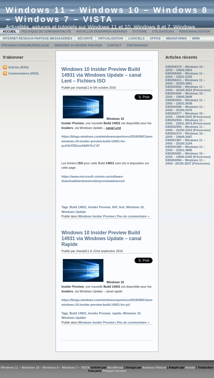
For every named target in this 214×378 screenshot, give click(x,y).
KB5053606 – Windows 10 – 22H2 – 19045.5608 (185, 95)
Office (155, 38)
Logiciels (136, 38)
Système (139, 31)
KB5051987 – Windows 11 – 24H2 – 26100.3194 (185, 141)
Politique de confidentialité (46, 31)
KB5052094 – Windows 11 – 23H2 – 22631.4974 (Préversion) (188, 121)
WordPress (115, 367)
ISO (114, 207)
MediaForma (176, 38)
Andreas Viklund (154, 367)
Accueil (9, 31)
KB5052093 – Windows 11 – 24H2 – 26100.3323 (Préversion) (188, 128)
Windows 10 (135, 207)
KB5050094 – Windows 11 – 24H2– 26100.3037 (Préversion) (187, 161)
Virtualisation (110, 38)
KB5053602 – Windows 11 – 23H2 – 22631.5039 (185, 101)
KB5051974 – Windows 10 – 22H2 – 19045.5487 (185, 135)
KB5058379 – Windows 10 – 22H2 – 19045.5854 (185, 68)
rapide (116, 313)
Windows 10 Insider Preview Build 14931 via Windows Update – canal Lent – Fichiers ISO (101, 75)
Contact (114, 45)
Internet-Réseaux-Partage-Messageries (37, 38)
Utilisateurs (163, 31)
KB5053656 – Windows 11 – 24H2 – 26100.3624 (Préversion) (188, 88)
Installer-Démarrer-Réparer (101, 31)
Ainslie (190, 367)
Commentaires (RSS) (23, 73)
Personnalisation (194, 31)
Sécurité (85, 38)
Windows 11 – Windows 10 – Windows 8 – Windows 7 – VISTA (107, 15)
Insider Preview (99, 207)
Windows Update (73, 211)
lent (121, 207)
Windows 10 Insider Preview (78, 45)
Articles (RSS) (18, 67)
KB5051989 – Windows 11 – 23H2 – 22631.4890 (185, 148)
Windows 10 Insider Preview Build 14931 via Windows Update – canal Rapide (101, 238)
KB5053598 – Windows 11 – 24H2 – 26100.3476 (185, 108)
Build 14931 (77, 207)
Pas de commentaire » (133, 216)
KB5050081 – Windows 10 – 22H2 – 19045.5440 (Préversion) (188, 155)
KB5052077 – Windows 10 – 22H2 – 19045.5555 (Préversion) (188, 115)
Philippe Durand (114, 370)
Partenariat (137, 45)
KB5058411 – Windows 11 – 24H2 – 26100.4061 (185, 81)
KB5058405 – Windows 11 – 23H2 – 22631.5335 (185, 75)
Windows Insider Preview (96, 216)
